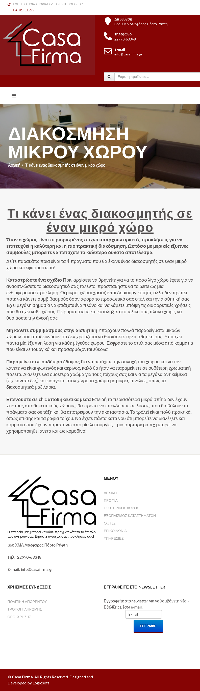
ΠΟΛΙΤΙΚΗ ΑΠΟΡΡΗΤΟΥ (27, 601)
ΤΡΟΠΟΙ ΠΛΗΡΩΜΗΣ (25, 609)
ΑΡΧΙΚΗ (110, 493)
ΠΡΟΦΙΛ (111, 500)
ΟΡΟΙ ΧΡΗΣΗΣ (19, 617)
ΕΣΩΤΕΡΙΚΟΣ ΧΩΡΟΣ (121, 508)
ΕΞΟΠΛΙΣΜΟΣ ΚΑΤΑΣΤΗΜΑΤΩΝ (130, 515)
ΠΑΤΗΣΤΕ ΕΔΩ (23, 10)
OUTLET (111, 523)
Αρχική (14, 164)
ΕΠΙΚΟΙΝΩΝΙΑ (115, 531)
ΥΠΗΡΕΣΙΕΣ (114, 538)
